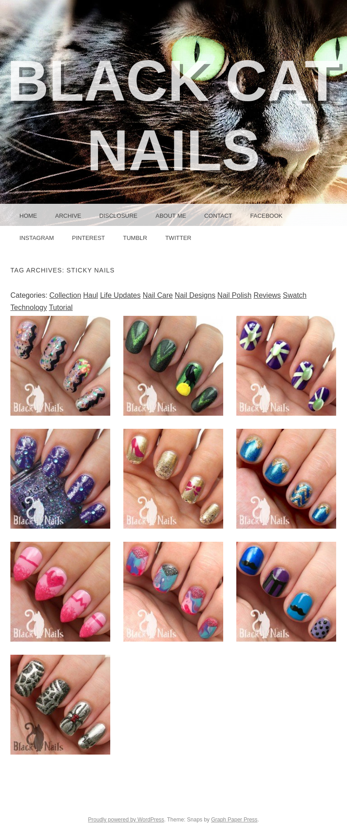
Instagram (36, 238)
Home (28, 215)
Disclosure (118, 215)
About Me (170, 215)
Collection (65, 295)
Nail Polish (234, 295)
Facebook (266, 215)
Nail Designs (195, 295)
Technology (28, 307)
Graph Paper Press (234, 819)
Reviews (267, 295)
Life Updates (120, 295)
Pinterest (88, 238)
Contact (218, 215)
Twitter (178, 238)
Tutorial (61, 307)
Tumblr (135, 238)
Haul (90, 295)
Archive (68, 215)
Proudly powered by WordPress (126, 819)
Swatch (294, 295)
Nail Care (158, 295)
